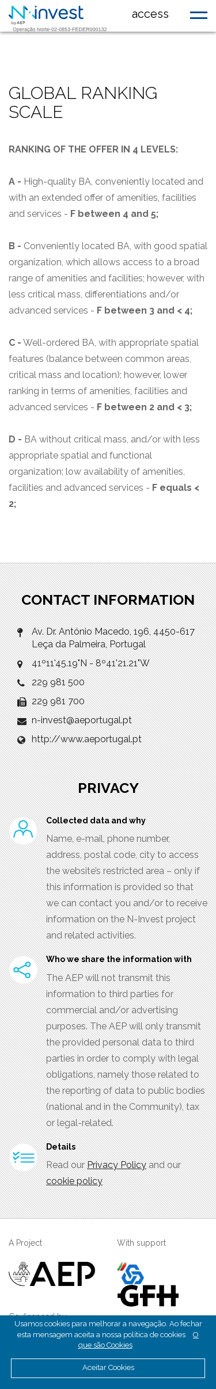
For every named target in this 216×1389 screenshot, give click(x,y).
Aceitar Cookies (108, 1367)
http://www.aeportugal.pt (87, 739)
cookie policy (74, 1181)
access (150, 14)
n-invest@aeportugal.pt (82, 720)
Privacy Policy (116, 1164)
